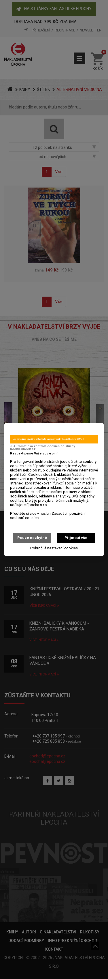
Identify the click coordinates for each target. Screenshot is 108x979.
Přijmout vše (76, 538)
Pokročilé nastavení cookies (54, 548)
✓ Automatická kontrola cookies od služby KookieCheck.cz (42, 448)
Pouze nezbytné (32, 538)
